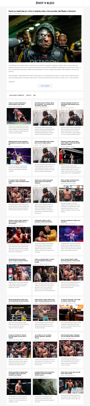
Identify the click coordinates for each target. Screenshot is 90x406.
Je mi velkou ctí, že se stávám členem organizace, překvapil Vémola (43, 338)
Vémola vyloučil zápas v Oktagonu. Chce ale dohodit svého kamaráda (70, 337)
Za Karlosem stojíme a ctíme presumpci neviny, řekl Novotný (43, 222)
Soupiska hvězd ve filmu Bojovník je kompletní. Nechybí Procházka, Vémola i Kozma (44, 375)
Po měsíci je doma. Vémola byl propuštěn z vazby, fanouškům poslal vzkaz (19, 183)
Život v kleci (45, 4)
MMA (34, 96)
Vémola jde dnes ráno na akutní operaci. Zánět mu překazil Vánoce (18, 261)
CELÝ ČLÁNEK (45, 87)
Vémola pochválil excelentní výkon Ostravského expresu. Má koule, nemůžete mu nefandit (18, 375)
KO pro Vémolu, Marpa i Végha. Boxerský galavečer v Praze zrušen (70, 261)
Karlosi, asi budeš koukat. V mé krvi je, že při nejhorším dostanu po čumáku (44, 262)
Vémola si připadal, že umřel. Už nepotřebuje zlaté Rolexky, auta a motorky (70, 106)
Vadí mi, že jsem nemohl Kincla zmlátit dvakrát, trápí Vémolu (17, 105)
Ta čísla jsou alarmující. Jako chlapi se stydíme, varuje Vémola (70, 301)
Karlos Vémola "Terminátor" (17, 96)
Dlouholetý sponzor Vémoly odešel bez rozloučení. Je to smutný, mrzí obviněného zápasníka (44, 106)
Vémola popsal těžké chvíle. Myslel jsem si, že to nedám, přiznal (44, 143)
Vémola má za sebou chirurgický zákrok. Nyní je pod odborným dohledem (44, 183)
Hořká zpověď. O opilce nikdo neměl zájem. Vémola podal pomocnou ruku (45, 301)
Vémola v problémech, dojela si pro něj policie (70, 222)
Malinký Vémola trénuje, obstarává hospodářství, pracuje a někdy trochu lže (19, 144)
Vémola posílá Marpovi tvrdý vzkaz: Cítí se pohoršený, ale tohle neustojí (18, 301)
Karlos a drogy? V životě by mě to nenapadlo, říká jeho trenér (70, 182)
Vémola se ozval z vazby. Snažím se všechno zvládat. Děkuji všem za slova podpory (18, 223)
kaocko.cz (28, 96)
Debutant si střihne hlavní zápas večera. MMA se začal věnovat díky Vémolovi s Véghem (70, 144)
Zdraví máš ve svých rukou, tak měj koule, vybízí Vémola (70, 374)
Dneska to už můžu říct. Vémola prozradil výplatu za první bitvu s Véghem (17, 338)
